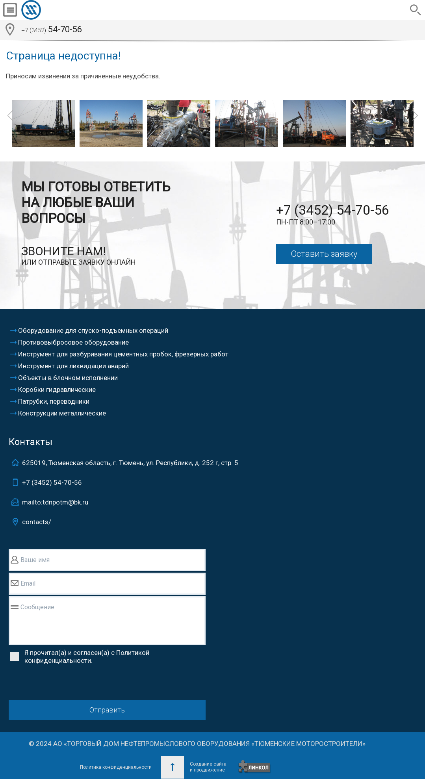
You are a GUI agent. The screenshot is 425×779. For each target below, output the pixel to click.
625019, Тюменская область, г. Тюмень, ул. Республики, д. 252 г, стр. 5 (130, 463)
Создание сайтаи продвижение (208, 767)
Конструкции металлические (62, 413)
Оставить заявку (324, 254)
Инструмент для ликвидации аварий (73, 366)
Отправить (107, 710)
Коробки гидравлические (57, 389)
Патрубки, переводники (53, 401)
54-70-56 (51, 30)
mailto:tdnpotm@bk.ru (55, 502)
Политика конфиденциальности (116, 767)
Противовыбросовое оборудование (73, 342)
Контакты (30, 441)
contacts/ (36, 522)
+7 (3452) (52, 482)
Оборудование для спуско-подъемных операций (93, 330)
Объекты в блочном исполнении (68, 378)
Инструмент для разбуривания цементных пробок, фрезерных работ (123, 354)
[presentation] (68, 683)
